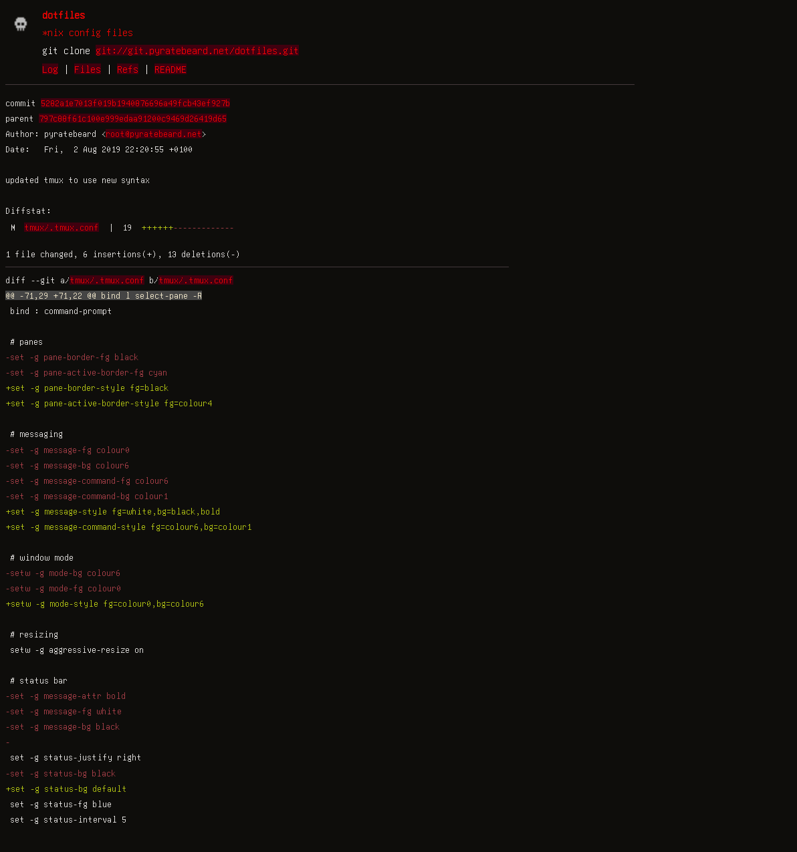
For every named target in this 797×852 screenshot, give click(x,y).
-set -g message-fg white (63, 711)
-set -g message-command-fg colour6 (86, 480)
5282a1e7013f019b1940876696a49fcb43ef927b (135, 103)
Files (87, 68)
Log (50, 68)
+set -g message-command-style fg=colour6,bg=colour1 (128, 526)
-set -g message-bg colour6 (67, 465)
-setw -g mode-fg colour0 (63, 588)
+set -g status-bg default (66, 788)
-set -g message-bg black (62, 726)
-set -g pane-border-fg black (71, 357)
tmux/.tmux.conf (61, 227)
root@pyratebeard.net (154, 133)
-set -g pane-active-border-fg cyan (86, 372)
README (170, 68)
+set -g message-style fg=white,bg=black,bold (112, 511)
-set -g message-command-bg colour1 (86, 496)
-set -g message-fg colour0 (67, 449)
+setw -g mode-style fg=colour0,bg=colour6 (104, 603)
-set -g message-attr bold (65, 695)
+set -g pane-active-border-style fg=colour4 (108, 403)
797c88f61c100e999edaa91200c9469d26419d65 (133, 118)
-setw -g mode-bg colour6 (62, 572)
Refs (127, 68)
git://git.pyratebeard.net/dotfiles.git (197, 50)
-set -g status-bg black (60, 773)
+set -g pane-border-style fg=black (86, 387)
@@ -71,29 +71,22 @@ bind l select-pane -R (103, 295)
